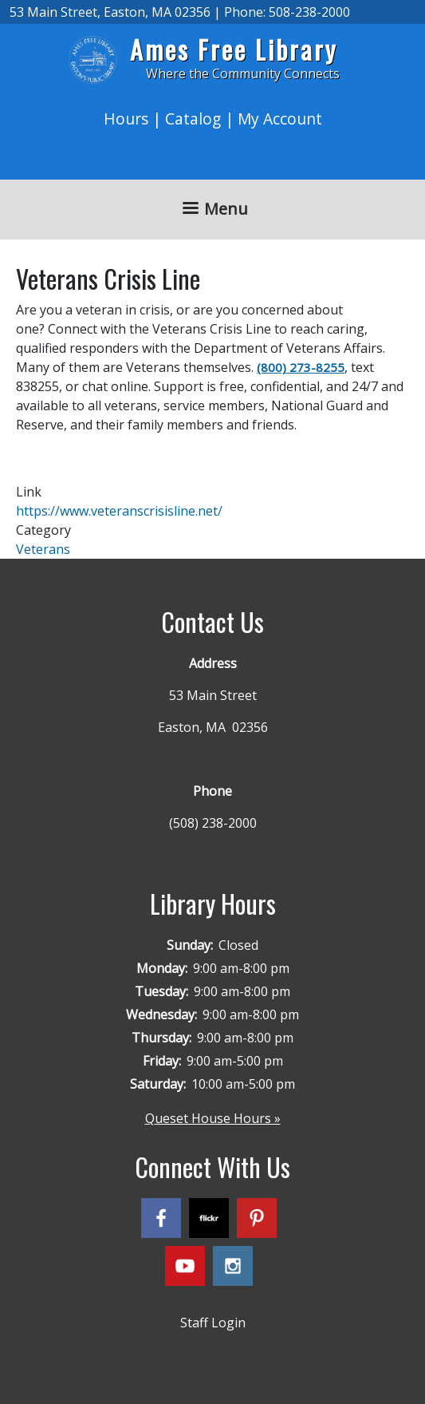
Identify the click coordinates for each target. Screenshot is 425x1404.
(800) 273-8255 (300, 367)
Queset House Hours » (213, 1118)
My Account (280, 118)
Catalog (193, 118)
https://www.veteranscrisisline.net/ (119, 511)
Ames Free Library (233, 49)
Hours (126, 118)
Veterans (43, 549)
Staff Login (213, 1322)
